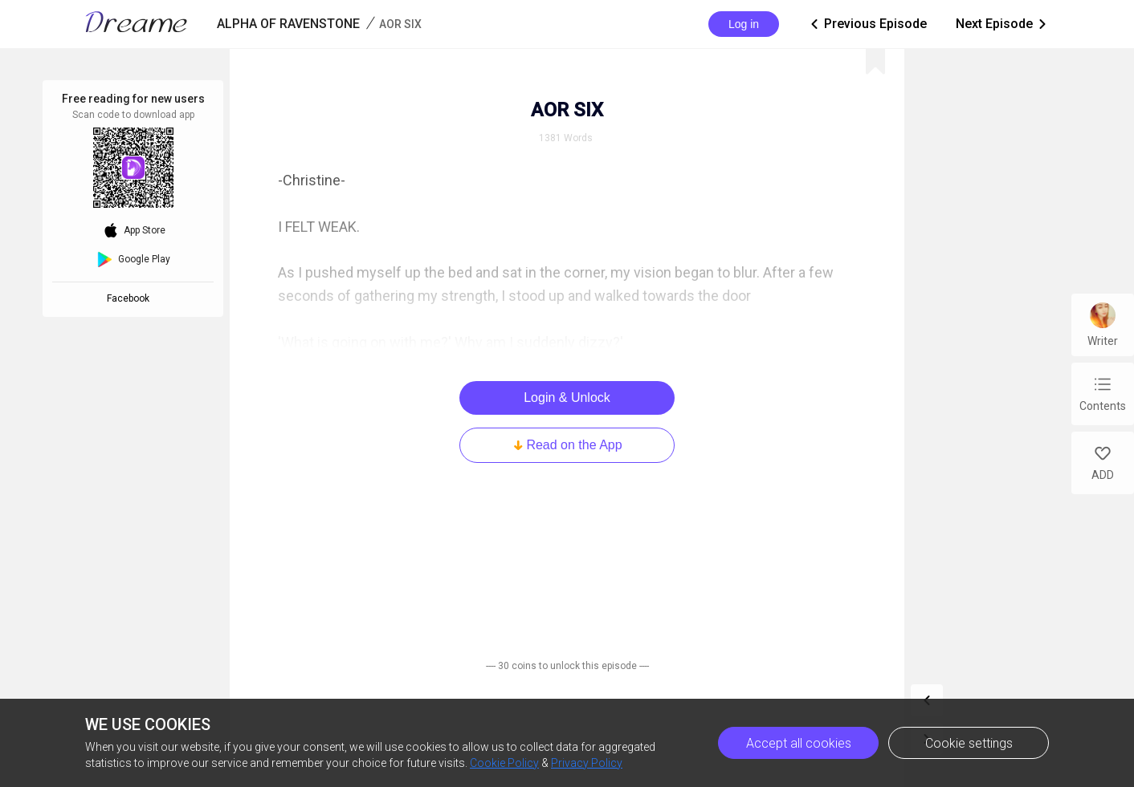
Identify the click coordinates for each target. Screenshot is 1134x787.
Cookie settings (969, 743)
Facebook (130, 298)
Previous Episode (867, 24)
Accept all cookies (798, 743)
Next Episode (1002, 24)
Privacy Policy (586, 763)
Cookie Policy (504, 763)
